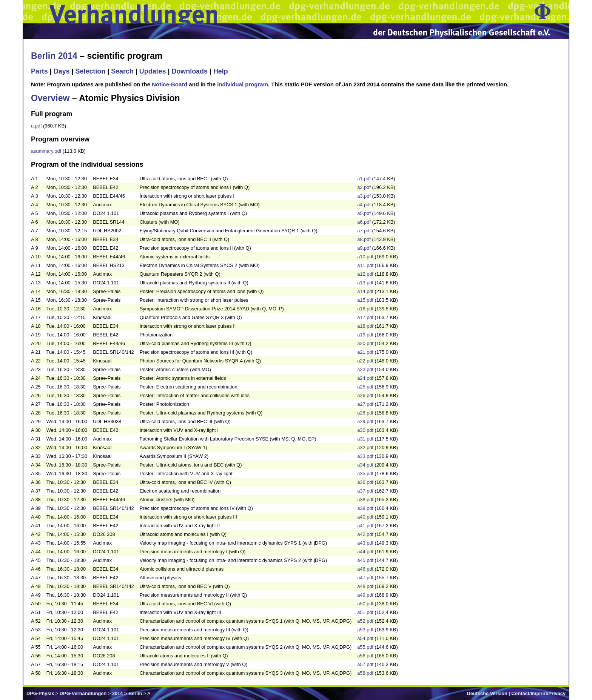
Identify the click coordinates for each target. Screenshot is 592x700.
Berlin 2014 (54, 56)
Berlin (135, 693)
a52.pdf (365, 621)
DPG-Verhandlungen (83, 693)
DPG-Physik (40, 693)
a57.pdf (365, 664)
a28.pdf (365, 413)
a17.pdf (365, 317)
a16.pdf (365, 309)
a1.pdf (364, 178)
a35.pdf (365, 473)
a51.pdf (365, 612)
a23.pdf (365, 369)
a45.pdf (365, 560)
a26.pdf (365, 395)
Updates (152, 71)
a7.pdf (364, 230)
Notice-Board (169, 84)
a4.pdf (364, 204)
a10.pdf (365, 256)
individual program (242, 84)
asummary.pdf (46, 151)
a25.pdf (365, 387)
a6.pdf (364, 222)
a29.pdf (365, 421)
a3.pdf (364, 196)
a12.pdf (365, 274)
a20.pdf (365, 343)
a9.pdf (364, 248)
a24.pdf (365, 378)
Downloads (189, 71)
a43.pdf (365, 543)
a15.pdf (365, 300)
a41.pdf (365, 525)
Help (220, 71)
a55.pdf (365, 647)
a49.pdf (365, 595)
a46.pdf (365, 569)
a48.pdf (365, 586)
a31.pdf (365, 439)
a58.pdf (365, 673)
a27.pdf (365, 404)
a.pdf (36, 126)
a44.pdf (365, 551)
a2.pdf (364, 187)
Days (62, 71)
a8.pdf (364, 239)
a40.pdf (365, 517)
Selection (91, 71)
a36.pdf (365, 482)
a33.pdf (365, 456)
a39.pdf (365, 508)
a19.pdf (365, 335)
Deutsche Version (487, 693)
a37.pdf (365, 491)
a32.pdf (365, 447)
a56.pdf (365, 656)
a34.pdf (365, 465)
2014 (117, 693)
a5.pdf (364, 213)
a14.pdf (365, 291)
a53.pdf (365, 629)
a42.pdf (365, 534)
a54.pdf (365, 638)
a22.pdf (365, 361)
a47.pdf (365, 577)
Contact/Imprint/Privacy (538, 693)
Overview (50, 98)
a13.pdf (365, 283)
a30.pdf (365, 430)
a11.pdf (365, 265)
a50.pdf (365, 603)
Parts (39, 71)
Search (122, 71)
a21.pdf (365, 352)
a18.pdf (365, 326)
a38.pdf (365, 499)
